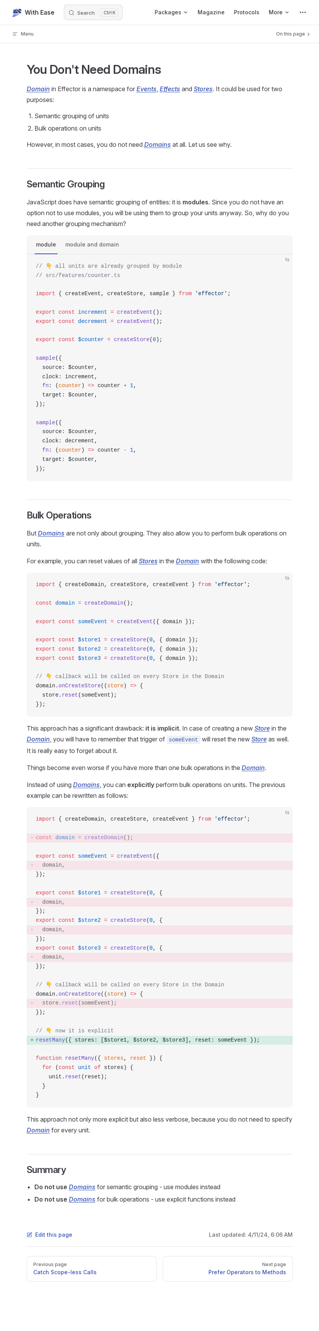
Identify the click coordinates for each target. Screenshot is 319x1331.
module (46, 244)
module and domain (92, 244)
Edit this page (49, 1234)
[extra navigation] (302, 12)
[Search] (93, 12)
